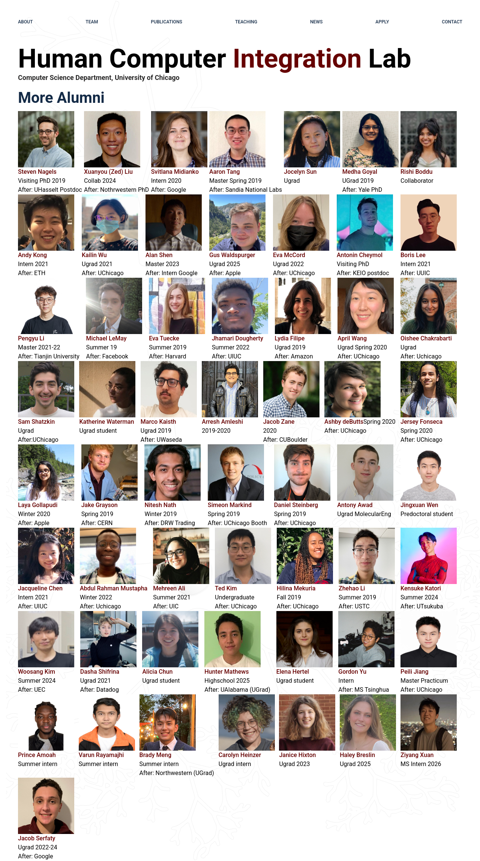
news (316, 21)
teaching (246, 21)
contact (452, 21)
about (25, 21)
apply (382, 21)
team (92, 21)
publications (166, 21)
